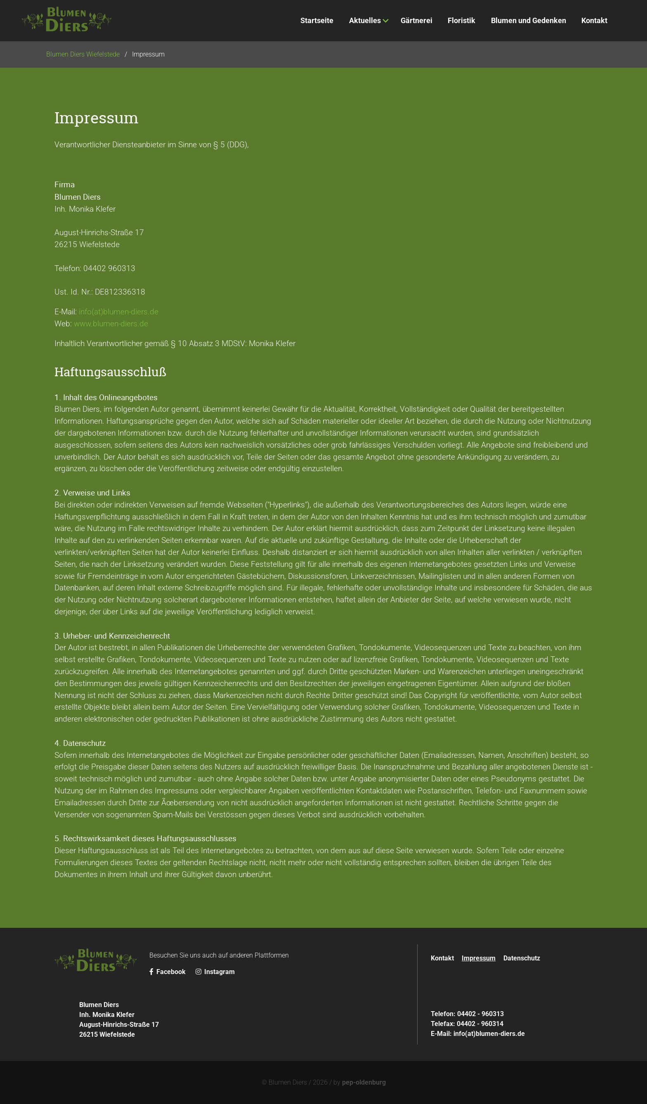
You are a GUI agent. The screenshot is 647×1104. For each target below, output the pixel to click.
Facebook (168, 972)
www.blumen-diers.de (111, 323)
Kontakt (442, 958)
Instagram (215, 972)
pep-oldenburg (364, 1082)
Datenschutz (521, 958)
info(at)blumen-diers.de (118, 311)
